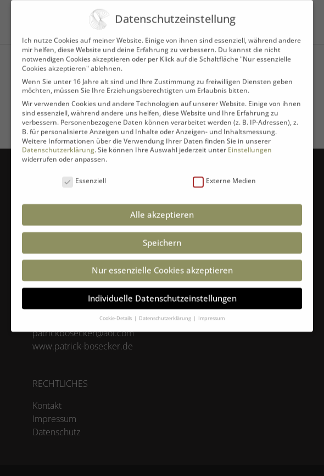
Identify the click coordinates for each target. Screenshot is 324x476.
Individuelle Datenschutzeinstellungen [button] (162, 290)
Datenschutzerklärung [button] (165, 310)
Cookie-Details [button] (116, 310)
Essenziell (84, 173)
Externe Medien (224, 173)
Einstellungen (250, 142)
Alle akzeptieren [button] (162, 206)
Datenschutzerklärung (58, 142)
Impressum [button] (211, 310)
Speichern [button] (162, 234)
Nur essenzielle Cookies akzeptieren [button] (162, 262)
